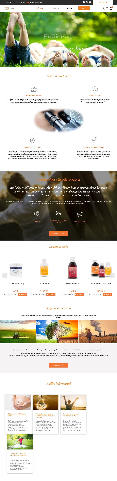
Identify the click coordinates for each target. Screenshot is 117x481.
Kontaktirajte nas (39, 458)
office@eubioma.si (36, 2)
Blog (84, 8)
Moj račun (84, 461)
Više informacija (11, 294)
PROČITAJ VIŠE (58, 233)
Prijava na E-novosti (39, 463)
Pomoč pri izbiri (103, 2)
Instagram (101, 461)
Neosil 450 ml (44, 284)
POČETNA (39, 8)
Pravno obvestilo (27, 479)
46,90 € (72, 291)
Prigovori (63, 464)
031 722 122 (21, 2)
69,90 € (16, 291)
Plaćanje (62, 461)
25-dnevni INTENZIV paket (101, 284)
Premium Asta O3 (72, 284)
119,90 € (44, 291)
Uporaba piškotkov (39, 479)
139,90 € (101, 291)
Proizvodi (54, 8)
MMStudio (109, 479)
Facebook (101, 458)
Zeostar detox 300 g (16, 284)
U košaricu (23, 294)
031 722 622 (10, 2)
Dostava (62, 458)
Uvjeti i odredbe (64, 467)
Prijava (83, 458)
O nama (69, 8)
